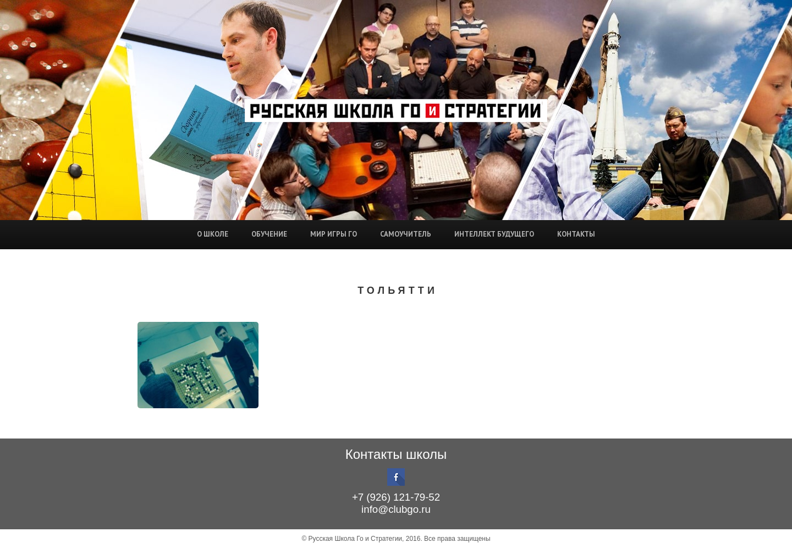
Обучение (269, 234)
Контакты (576, 234)
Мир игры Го (333, 234)
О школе (212, 234)
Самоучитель (405, 234)
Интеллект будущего (494, 234)
